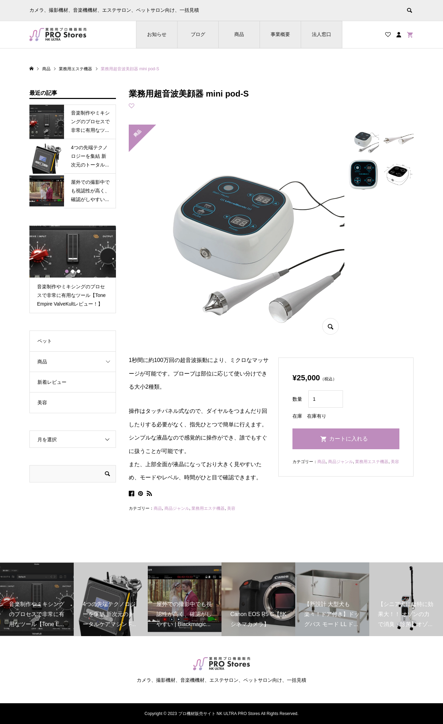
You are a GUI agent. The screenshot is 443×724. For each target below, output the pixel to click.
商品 (239, 34)
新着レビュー (51, 382)
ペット (44, 341)
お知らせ (156, 34)
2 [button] (72, 271)
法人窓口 (321, 34)
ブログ (198, 34)
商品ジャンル (176, 508)
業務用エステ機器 (208, 508)
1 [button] (66, 271)
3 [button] (78, 271)
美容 (231, 508)
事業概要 (280, 34)
